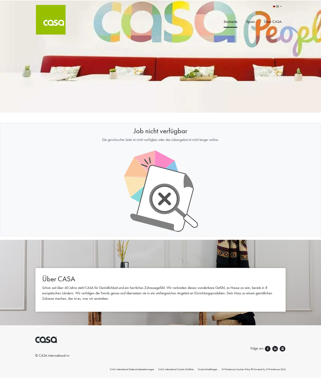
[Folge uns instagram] (282, 348)
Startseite (230, 21)
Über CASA (273, 21)
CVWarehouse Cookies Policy (236, 369)
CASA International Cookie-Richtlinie (175, 369)
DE (276, 6)
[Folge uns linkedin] (275, 348)
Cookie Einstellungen (207, 369)
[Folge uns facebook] (268, 348)
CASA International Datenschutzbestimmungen (132, 369)
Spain (250, 21)
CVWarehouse (273, 369)
